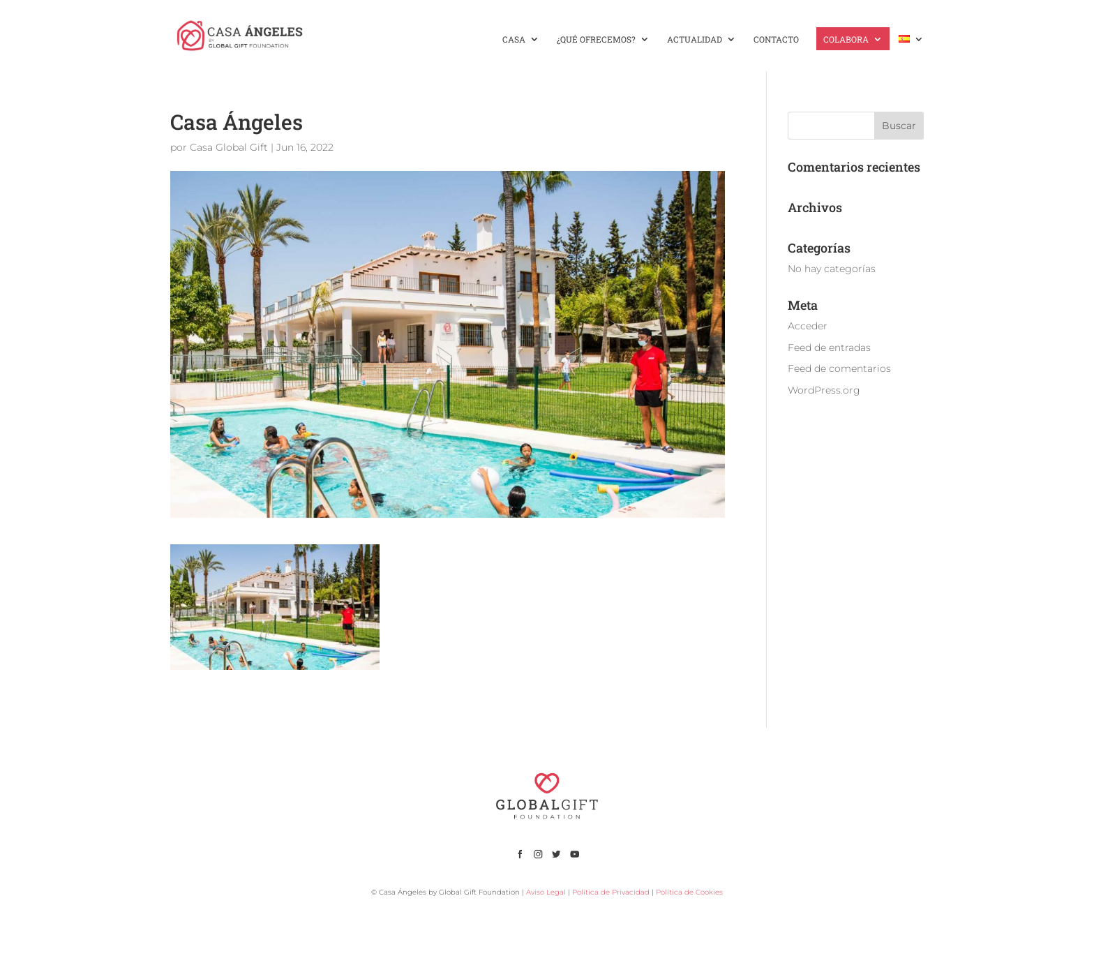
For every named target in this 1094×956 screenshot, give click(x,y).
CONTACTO (776, 39)
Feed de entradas (829, 347)
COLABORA (846, 39)
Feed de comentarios (839, 368)
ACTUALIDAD (694, 39)
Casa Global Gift (229, 147)
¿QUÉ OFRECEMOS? (596, 39)
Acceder (807, 326)
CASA (513, 39)
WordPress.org (824, 390)
